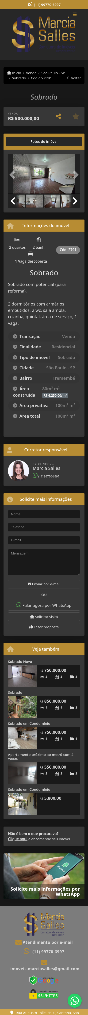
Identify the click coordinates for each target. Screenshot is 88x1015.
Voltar (74, 78)
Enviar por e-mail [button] (44, 584)
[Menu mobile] (44, 34)
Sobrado (19, 78)
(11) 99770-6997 (47, 4)
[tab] (23, 141)
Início (14, 72)
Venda (31, 72)
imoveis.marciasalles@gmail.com (44, 968)
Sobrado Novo (20, 661)
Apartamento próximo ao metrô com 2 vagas (40, 756)
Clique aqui (17, 838)
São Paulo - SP (53, 72)
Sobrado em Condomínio (29, 723)
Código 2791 (41, 78)
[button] (13, 174)
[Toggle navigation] (75, 14)
